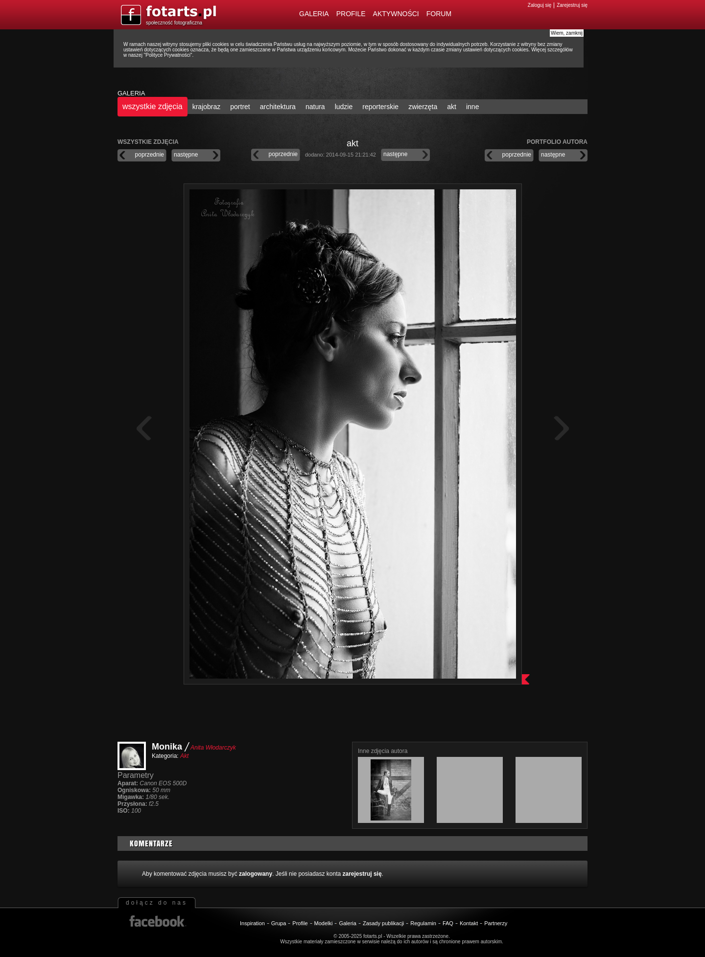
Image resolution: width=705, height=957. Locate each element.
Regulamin (423, 923)
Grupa (278, 923)
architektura (278, 107)
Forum (438, 14)
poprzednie (149, 154)
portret (240, 107)
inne (472, 107)
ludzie (344, 107)
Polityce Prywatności (167, 55)
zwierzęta (422, 107)
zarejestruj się (362, 873)
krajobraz (206, 107)
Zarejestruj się (572, 5)
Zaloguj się (539, 5)
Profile (351, 14)
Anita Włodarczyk (213, 747)
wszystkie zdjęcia (152, 106)
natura (315, 107)
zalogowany (255, 873)
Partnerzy (495, 923)
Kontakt (469, 923)
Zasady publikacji (383, 923)
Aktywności (396, 14)
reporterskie (380, 107)
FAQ (448, 923)
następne (186, 154)
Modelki (323, 923)
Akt (184, 755)
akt (451, 107)
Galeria (314, 14)
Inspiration (252, 923)
